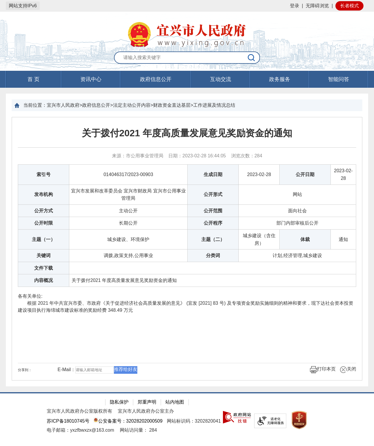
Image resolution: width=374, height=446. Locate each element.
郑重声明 (147, 401)
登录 (294, 5)
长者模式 (349, 5)
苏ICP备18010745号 (68, 421)
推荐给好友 (125, 369)
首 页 (33, 79)
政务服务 (279, 79)
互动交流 (220, 79)
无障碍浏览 (317, 5)
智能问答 (338, 79)
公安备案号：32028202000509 (128, 421)
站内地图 (174, 401)
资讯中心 (90, 79)
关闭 (348, 369)
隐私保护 (119, 401)
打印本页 (323, 369)
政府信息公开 (156, 79)
